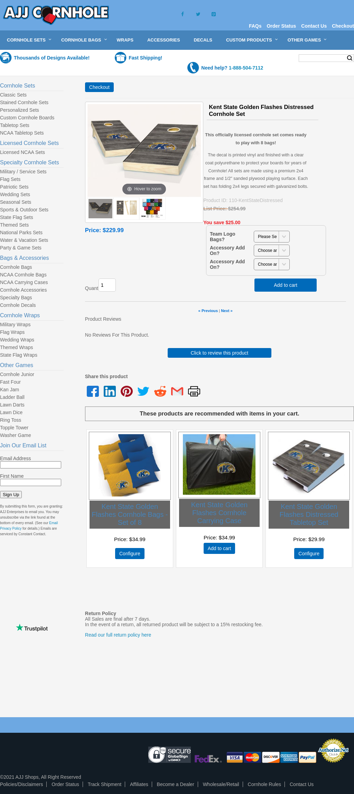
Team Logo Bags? (222, 236)
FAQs (255, 26)
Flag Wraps (12, 332)
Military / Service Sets (23, 171)
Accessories (163, 40)
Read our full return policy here (118, 635)
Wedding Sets (15, 194)
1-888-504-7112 (246, 68)
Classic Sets (13, 95)
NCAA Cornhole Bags (23, 274)
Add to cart (285, 285)
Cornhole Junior (17, 374)
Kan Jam (9, 389)
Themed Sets (14, 225)
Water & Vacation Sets (24, 240)
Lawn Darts (12, 405)
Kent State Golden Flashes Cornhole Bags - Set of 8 (130, 514)
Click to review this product (220, 353)
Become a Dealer (175, 784)
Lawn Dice (11, 412)
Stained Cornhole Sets (24, 102)
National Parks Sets (21, 232)
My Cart (280, 57)
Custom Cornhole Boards (27, 117)
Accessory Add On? (227, 250)
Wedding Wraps (17, 340)
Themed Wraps (16, 347)
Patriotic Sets (14, 187)
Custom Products (249, 40)
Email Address (15, 458)
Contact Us (314, 26)
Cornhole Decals (18, 305)
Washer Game (15, 435)
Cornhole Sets (26, 40)
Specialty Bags (16, 297)
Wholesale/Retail (221, 784)
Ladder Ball (12, 397)
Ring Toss (10, 420)
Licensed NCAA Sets (22, 152)
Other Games (304, 40)
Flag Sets (10, 179)
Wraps (125, 40)
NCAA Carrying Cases (24, 282)
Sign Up (11, 494)
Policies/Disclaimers (21, 784)
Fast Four (10, 382)
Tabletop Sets (14, 125)
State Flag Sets (16, 217)
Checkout (343, 26)
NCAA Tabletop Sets (22, 133)
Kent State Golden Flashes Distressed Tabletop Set (309, 514)
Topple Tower (14, 427)
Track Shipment (105, 784)
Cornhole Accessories (23, 290)
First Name (12, 476)
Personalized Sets (19, 110)
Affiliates (139, 784)
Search (349, 58)
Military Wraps (15, 324)
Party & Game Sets (20, 247)
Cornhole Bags (81, 40)
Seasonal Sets (15, 202)
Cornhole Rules (264, 784)
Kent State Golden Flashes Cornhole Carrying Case (219, 512)
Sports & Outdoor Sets (24, 209)
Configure (129, 553)
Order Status (281, 26)
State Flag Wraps (18, 355)
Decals (203, 40)
